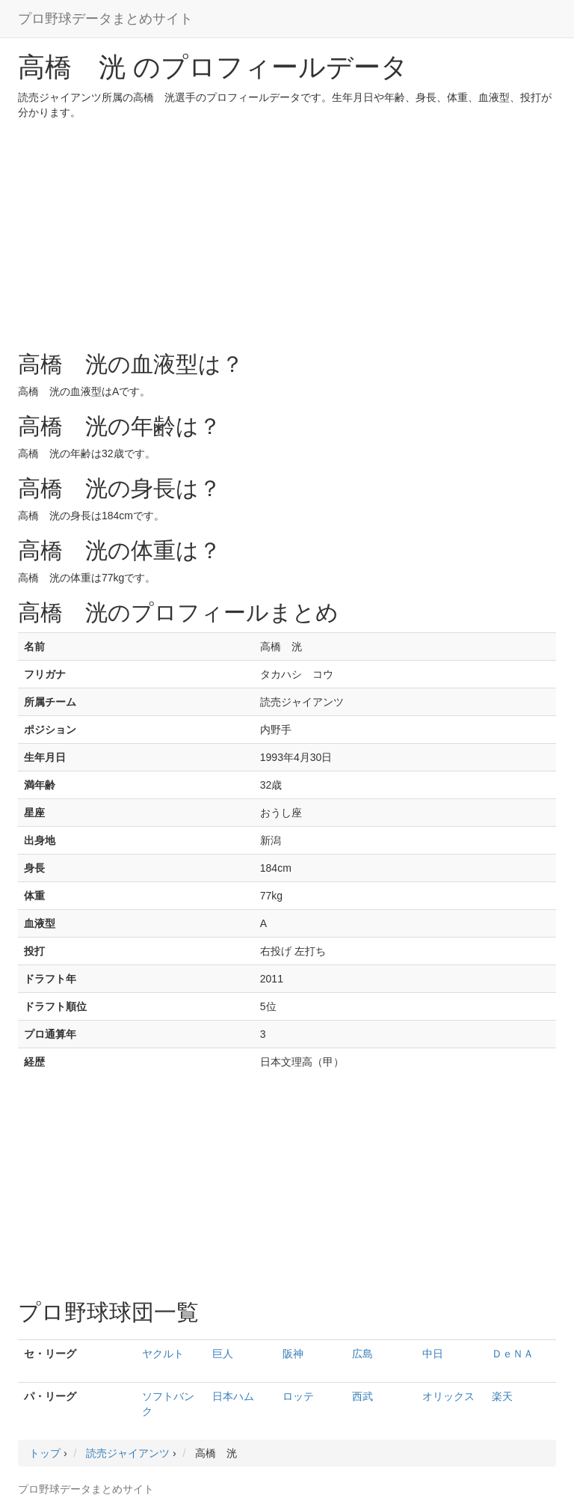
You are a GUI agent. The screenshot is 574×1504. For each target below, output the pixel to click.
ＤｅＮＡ (513, 1354)
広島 (362, 1354)
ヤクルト (163, 1354)
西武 (362, 1396)
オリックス (448, 1396)
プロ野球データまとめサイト (105, 18)
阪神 (293, 1354)
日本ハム (233, 1396)
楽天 (502, 1396)
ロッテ (298, 1396)
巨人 (222, 1354)
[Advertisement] (287, 232)
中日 (432, 1354)
